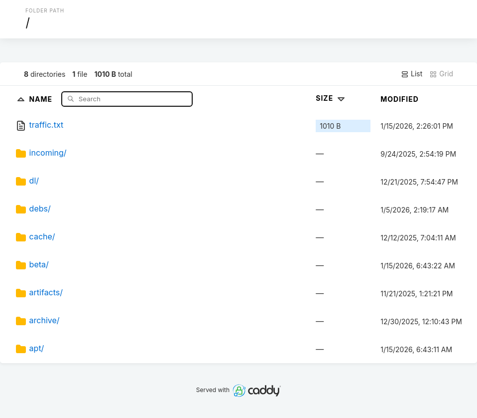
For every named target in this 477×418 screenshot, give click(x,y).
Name (41, 98)
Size (331, 98)
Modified (399, 99)
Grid (441, 73)
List (411, 73)
